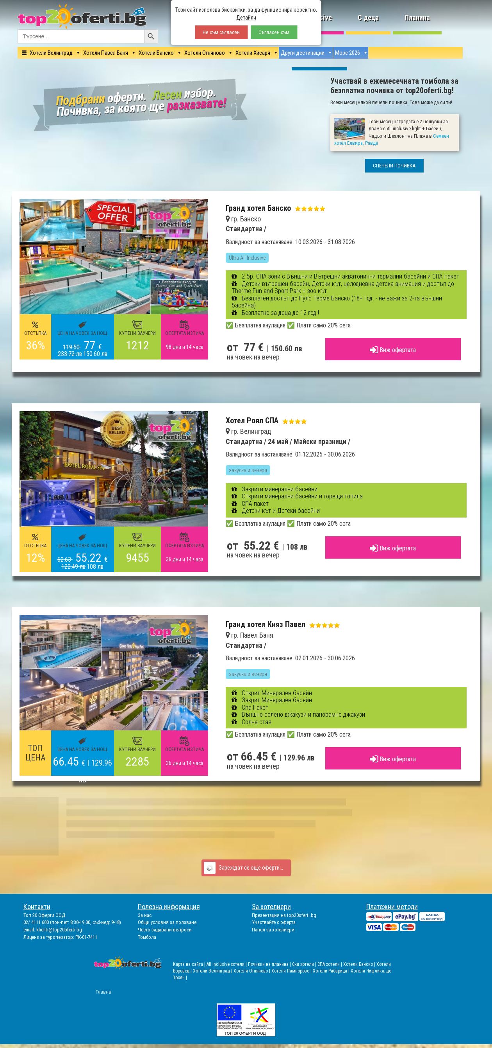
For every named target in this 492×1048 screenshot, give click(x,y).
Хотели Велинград (51, 52)
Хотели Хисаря (252, 52)
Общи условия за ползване (167, 922)
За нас (145, 915)
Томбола (147, 937)
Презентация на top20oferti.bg (284, 915)
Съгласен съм (273, 32)
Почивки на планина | (270, 964)
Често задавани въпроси (165, 930)
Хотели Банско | (359, 964)
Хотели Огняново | (252, 971)
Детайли (246, 17)
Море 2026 (347, 52)
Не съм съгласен (221, 32)
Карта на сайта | (190, 964)
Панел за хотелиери (273, 930)
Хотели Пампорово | (292, 971)
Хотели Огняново (204, 52)
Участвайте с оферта (274, 922)
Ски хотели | (304, 964)
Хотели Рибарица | (332, 971)
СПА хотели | (330, 964)
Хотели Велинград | (212, 971)
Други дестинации (302, 52)
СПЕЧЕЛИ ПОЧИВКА (394, 166)
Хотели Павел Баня (105, 52)
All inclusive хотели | (227, 964)
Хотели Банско (156, 52)
